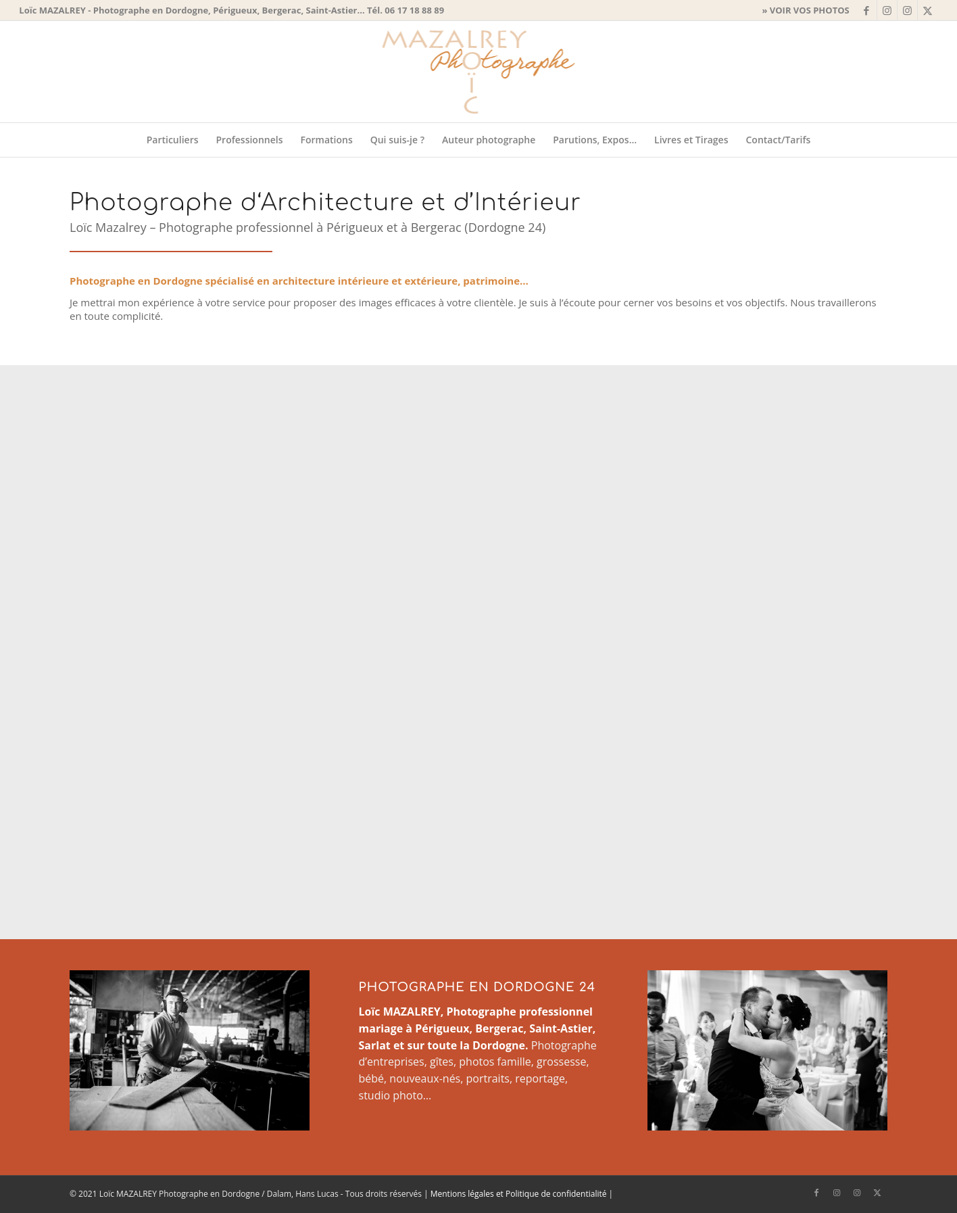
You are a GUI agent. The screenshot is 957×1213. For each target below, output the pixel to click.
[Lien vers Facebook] (867, 10)
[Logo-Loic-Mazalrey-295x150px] (478, 71)
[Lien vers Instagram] (887, 10)
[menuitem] (802, 10)
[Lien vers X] (928, 10)
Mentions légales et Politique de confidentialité (519, 1193)
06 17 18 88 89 (414, 10)
